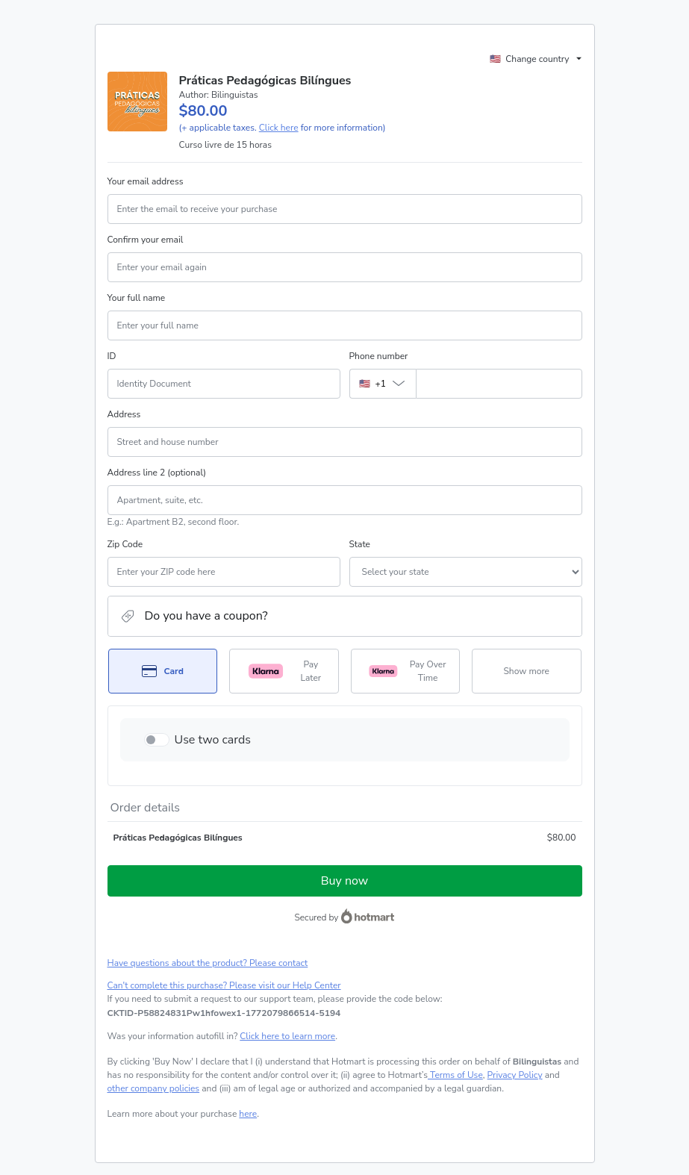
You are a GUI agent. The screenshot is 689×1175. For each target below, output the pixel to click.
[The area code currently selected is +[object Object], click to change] (382, 384)
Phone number (378, 356)
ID (111, 356)
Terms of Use (455, 1075)
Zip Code (125, 544)
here (248, 1114)
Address (124, 414)
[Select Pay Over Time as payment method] (406, 671)
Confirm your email (145, 240)
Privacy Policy (515, 1075)
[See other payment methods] (527, 671)
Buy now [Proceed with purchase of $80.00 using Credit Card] (344, 881)
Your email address (145, 181)
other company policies (153, 1088)
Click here (279, 128)
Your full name (136, 298)
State (359, 544)
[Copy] (224, 1013)
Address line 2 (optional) (157, 473)
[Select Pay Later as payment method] (284, 671)
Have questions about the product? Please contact (207, 963)
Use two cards (213, 740)
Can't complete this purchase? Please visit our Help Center (224, 985)
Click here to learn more (287, 1036)
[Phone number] (499, 384)
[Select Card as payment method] (163, 671)
